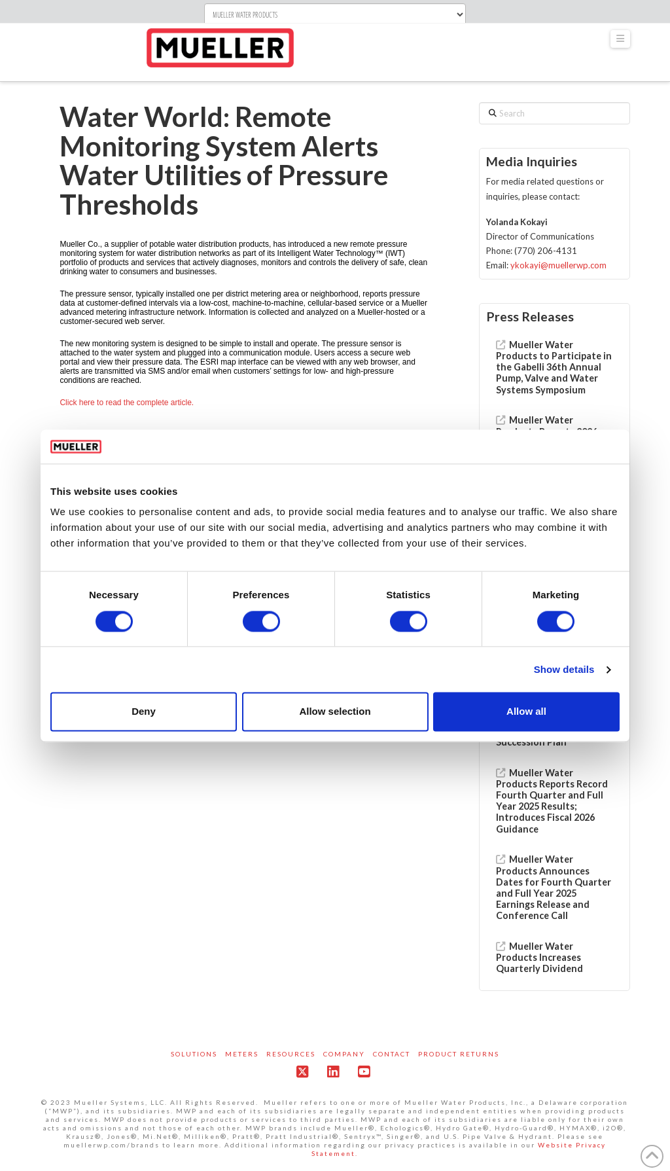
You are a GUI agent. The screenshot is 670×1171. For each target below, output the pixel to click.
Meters (241, 1054)
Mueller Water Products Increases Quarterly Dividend (539, 957)
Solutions (194, 1054)
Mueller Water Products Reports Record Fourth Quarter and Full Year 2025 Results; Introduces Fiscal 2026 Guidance (552, 801)
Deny (144, 711)
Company (344, 1054)
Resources (290, 1054)
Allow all (526, 711)
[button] (620, 39)
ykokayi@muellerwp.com (558, 265)
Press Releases (530, 316)
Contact (391, 1054)
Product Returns (458, 1054)
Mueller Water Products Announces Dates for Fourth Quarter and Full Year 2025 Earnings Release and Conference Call (553, 887)
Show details (564, 669)
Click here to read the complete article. (127, 402)
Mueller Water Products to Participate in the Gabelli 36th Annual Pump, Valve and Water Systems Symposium (554, 367)
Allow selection (334, 711)
